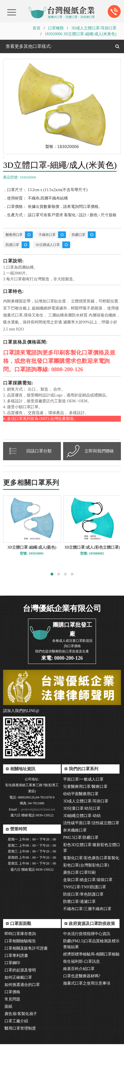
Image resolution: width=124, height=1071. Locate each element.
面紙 (8, 1033)
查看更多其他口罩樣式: (28, 46)
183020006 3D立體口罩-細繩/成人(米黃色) (80, 34)
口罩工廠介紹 (16, 1048)
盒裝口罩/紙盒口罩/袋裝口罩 (87, 907)
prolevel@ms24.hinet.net (37, 836)
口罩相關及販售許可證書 (26, 975)
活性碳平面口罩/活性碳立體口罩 (91, 850)
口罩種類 (56, 28)
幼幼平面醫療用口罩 (80, 821)
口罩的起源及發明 (20, 997)
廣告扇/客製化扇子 (20, 1041)
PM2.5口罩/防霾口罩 (80, 864)
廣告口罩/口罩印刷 (79, 899)
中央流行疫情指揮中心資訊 (86, 961)
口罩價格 (12, 1019)
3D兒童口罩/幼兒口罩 (81, 835)
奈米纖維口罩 (75, 857)
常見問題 (12, 1026)
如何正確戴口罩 (18, 1004)
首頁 (36, 28)
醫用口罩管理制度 (20, 1055)
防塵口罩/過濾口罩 (79, 928)
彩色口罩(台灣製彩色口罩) (86, 892)
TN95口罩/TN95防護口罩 (84, 914)
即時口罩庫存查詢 (20, 961)
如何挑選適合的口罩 (22, 1011)
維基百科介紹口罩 (79, 996)
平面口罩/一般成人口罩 (83, 806)
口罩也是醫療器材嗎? (81, 1003)
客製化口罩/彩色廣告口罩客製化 (91, 885)
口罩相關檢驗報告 (20, 968)
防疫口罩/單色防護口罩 (83, 921)
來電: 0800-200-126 (62, 685)
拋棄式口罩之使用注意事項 (86, 1010)
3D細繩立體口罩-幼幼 (82, 842)
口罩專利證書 (16, 982)
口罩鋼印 (12, 990)
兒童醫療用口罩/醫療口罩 (85, 813)
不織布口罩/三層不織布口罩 (87, 936)
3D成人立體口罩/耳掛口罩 (93, 28)
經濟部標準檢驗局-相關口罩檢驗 (91, 981)
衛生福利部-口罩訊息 (81, 988)
